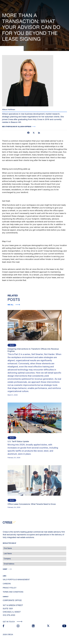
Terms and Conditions (13, 592)
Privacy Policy (9, 588)
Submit (5, 569)
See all (11, 305)
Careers (7, 583)
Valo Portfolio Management (16, 579)
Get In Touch (12, 621)
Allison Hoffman (8, 109)
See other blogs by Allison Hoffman (16, 126)
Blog (12, 345)
